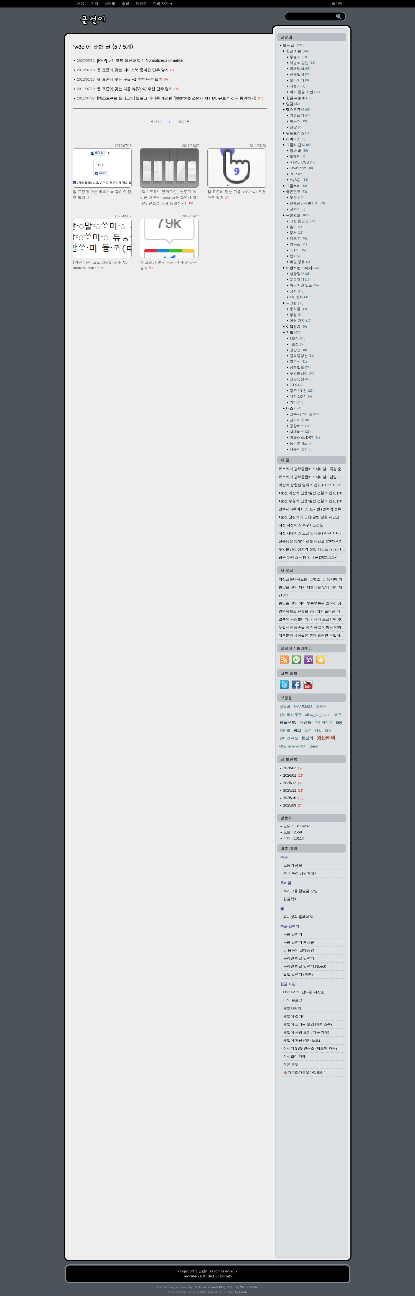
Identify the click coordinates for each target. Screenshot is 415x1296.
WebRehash (248, 1287)
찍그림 (295, 303)
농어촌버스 (301, 443)
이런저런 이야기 (303, 268)
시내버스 (300, 432)
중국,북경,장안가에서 (300, 873)
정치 (297, 291)
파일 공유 (301, 262)
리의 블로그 (292, 1000)
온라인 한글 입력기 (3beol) (304, 966)
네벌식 (297, 86)
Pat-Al (243, 1292)
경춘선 (298, 361)
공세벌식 (300, 69)
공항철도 (300, 367)
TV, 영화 (300, 297)
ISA (328, 730)
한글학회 (290, 899)
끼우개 (298, 121)
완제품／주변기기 (307, 203)
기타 (297, 402)
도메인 (297, 156)
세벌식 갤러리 (294, 1016)
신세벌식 (300, 74)
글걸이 (203, 1271)
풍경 (296, 315)
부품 (297, 197)
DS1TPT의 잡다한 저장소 (303, 992)
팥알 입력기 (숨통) (298, 974)
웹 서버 (299, 151)
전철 (294, 332)
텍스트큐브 (298, 110)
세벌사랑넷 (292, 1008)
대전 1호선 (301, 396)
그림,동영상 (302, 221)
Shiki (203, 1292)
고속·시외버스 (304, 414)
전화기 (297, 209)
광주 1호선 (302, 391)
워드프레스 (298, 133)
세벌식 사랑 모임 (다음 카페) (306, 1032)
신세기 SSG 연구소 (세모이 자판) (310, 1048)
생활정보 (300, 274)
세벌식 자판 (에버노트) (301, 1040)
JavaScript (301, 168)
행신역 (307, 738)
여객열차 (296, 327)
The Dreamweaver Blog (209, 1287)
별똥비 (284, 707)
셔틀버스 (300, 449)
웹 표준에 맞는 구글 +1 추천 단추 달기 (129, 79)
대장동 (305, 722)
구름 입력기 (292, 934)
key (339, 722)
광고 (297, 730)
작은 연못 (291, 1064)
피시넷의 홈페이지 (298, 917)
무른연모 (297, 215)
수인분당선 (302, 373)
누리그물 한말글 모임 (300, 891)
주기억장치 (323, 722)
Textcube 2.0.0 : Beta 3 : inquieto (207, 1276)
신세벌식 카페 (294, 1056)
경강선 (298, 350)
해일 (318, 730)
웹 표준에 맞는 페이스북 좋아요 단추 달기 (133, 70)
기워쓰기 (300, 115)
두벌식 (298, 57)
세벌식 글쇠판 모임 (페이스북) (307, 1024)
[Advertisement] (312, 1169)
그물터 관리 (299, 145)
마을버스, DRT (305, 437)
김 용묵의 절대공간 (298, 950)
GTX (297, 385)
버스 (294, 408)
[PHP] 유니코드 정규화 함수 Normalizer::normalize (140, 60)
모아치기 (299, 80)
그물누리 (296, 186)
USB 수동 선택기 (293, 746)
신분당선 (300, 379)
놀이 (297, 227)
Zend (314, 746)
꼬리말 (284, 730)
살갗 (296, 127)
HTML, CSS (302, 162)
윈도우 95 (287, 722)
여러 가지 (301, 320)
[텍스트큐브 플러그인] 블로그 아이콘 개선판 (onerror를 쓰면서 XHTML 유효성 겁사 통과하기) (176, 98)
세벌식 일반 (302, 63)
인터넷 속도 (289, 738)
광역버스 (299, 420)
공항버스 (300, 426)
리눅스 (298, 244)
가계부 (321, 707)
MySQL (299, 180)
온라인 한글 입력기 (298, 958)
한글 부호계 (299, 98)
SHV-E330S (302, 707)
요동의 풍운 (292, 865)
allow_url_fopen (317, 715)
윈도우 (298, 238)
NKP (337, 715)
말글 (293, 104)
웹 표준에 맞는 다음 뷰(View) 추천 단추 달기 (135, 88)
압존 (308, 730)
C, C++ (298, 250)
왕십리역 (325, 738)
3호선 (297, 344)
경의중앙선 (302, 356)
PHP (297, 174)
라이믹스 (295, 139)
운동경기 (300, 279)
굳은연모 (296, 192)
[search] (311, 17)
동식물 (298, 309)
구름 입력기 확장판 (298, 942)
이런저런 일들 (304, 285)
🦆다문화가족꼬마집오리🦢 (305, 1072)
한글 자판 (298, 51)
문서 (297, 233)
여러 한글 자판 (305, 92)
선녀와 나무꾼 (290, 715)
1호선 (297, 338)
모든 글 (293, 45)
